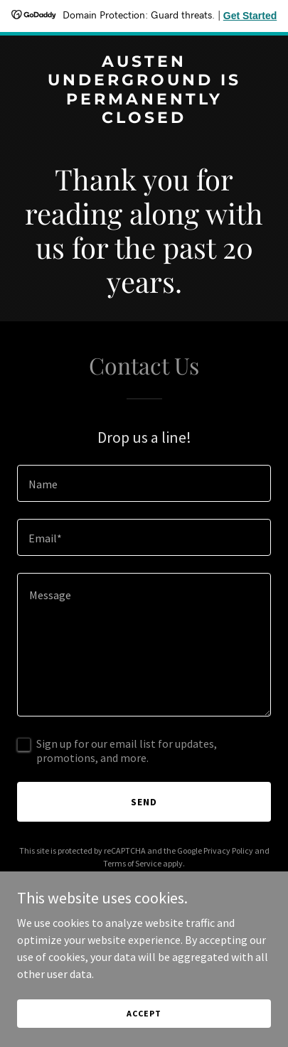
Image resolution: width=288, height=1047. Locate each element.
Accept (144, 1013)
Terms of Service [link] (132, 863)
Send (144, 801)
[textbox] (144, 483)
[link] (144, 119)
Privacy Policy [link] (228, 850)
